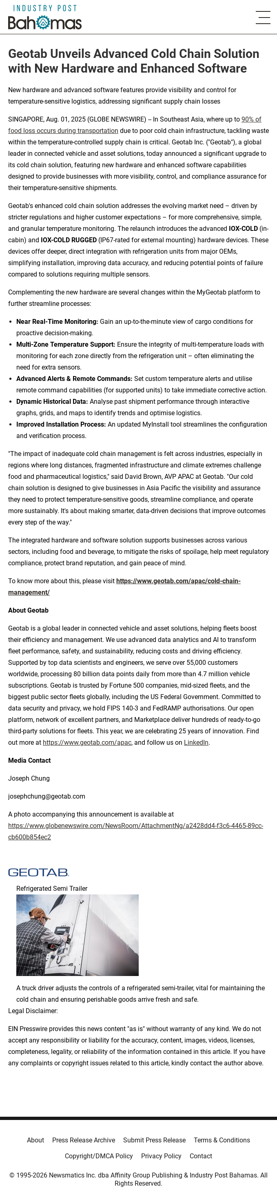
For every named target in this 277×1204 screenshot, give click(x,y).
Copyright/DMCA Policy (99, 1156)
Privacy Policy (161, 1156)
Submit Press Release (154, 1140)
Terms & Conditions (222, 1140)
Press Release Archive (83, 1140)
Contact (201, 1156)
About (35, 1140)
